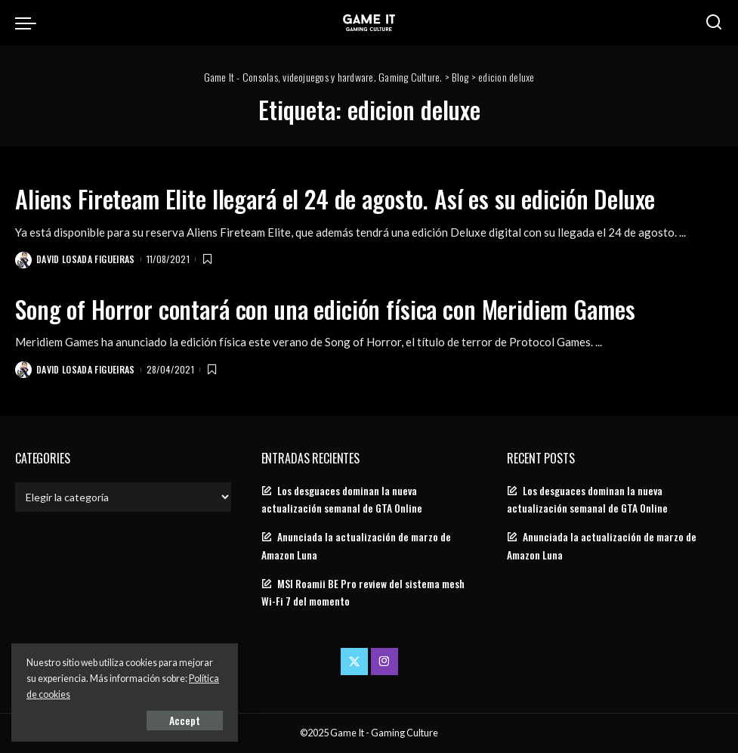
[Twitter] (354, 661)
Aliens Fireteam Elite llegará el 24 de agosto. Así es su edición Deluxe (335, 198)
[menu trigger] (29, 22)
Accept (184, 720)
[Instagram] (384, 661)
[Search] (714, 22)
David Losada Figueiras (85, 259)
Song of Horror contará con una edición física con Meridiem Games (325, 309)
